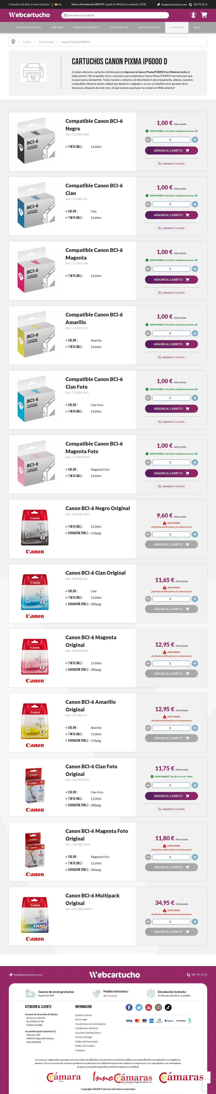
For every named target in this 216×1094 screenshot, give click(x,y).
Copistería (176, 27)
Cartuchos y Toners (28, 27)
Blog (197, 27)
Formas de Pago (83, 1037)
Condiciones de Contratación (90, 1023)
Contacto (80, 1050)
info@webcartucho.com (27, 974)
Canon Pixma (46, 41)
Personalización (149, 27)
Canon (27, 41)
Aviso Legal (81, 1019)
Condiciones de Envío (86, 1028)
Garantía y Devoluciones (88, 1032)
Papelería (57, 27)
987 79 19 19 (199, 974)
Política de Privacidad (86, 1041)
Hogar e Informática (86, 27)
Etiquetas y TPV (119, 27)
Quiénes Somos (83, 1015)
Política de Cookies (85, 1045)
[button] (171, 151)
